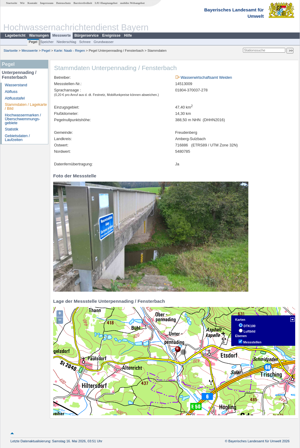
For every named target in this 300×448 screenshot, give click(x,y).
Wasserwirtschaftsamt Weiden (206, 77)
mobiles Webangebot (132, 3)
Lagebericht (15, 35)
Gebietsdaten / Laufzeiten (17, 137)
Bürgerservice (86, 35)
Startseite (11, 3)
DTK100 (250, 326)
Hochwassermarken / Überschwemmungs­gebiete (23, 119)
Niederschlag (66, 42)
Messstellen (252, 342)
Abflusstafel (15, 98)
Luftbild (249, 331)
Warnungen (39, 35)
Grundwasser (104, 42)
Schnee (85, 42)
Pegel (33, 42)
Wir (22, 3)
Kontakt (32, 3)
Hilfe (128, 35)
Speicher (46, 42)
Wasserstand (16, 85)
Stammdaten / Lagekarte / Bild (26, 106)
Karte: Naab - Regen (69, 50)
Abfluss (11, 91)
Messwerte (61, 35)
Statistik (11, 129)
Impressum (46, 3)
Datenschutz (63, 3)
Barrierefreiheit (83, 3)
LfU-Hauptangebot (106, 3)
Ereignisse (111, 35)
